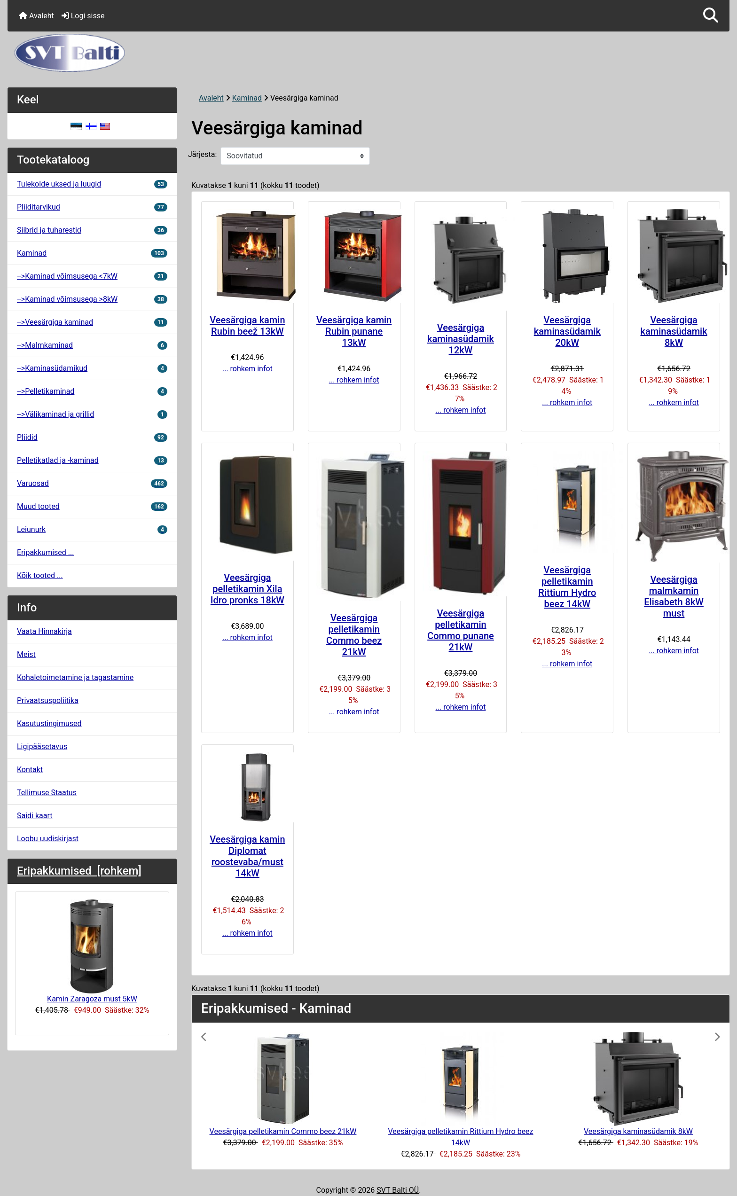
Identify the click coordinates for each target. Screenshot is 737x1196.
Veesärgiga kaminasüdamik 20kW (567, 331)
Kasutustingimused (49, 723)
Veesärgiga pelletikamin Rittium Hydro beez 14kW (567, 587)
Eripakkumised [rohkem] (79, 870)
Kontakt (30, 769)
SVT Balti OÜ (397, 1190)
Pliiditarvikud (92, 207)
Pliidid (92, 437)
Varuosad (92, 483)
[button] (710, 16)
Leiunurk (92, 529)
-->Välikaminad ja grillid (92, 414)
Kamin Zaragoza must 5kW (92, 951)
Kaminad (247, 98)
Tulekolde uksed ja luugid (92, 184)
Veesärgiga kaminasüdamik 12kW (460, 339)
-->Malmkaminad (92, 345)
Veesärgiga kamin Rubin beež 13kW (247, 325)
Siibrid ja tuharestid (92, 230)
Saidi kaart (35, 815)
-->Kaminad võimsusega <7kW (92, 276)
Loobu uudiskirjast (47, 838)
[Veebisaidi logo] (368, 53)
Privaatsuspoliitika (47, 700)
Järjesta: (202, 154)
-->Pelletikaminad (92, 391)
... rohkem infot (247, 368)
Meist (26, 654)
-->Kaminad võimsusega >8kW (92, 299)
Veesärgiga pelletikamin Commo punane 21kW (460, 630)
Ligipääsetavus (42, 746)
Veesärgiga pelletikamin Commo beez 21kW (354, 634)
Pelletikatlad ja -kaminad (92, 460)
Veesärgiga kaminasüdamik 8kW (674, 331)
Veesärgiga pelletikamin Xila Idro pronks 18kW (247, 589)
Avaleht (36, 15)
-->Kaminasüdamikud (92, 368)
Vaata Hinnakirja (44, 631)
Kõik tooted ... (40, 575)
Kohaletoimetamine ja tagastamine (75, 677)
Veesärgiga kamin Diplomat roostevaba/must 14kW (247, 856)
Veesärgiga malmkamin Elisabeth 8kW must (674, 596)
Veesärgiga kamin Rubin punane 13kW (354, 331)
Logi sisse (83, 15)
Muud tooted (92, 506)
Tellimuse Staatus (47, 792)
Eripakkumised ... (45, 552)
